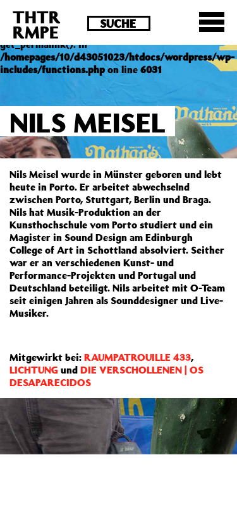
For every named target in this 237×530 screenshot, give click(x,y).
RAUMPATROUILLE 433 (137, 357)
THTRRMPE (37, 24)
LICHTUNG (33, 369)
